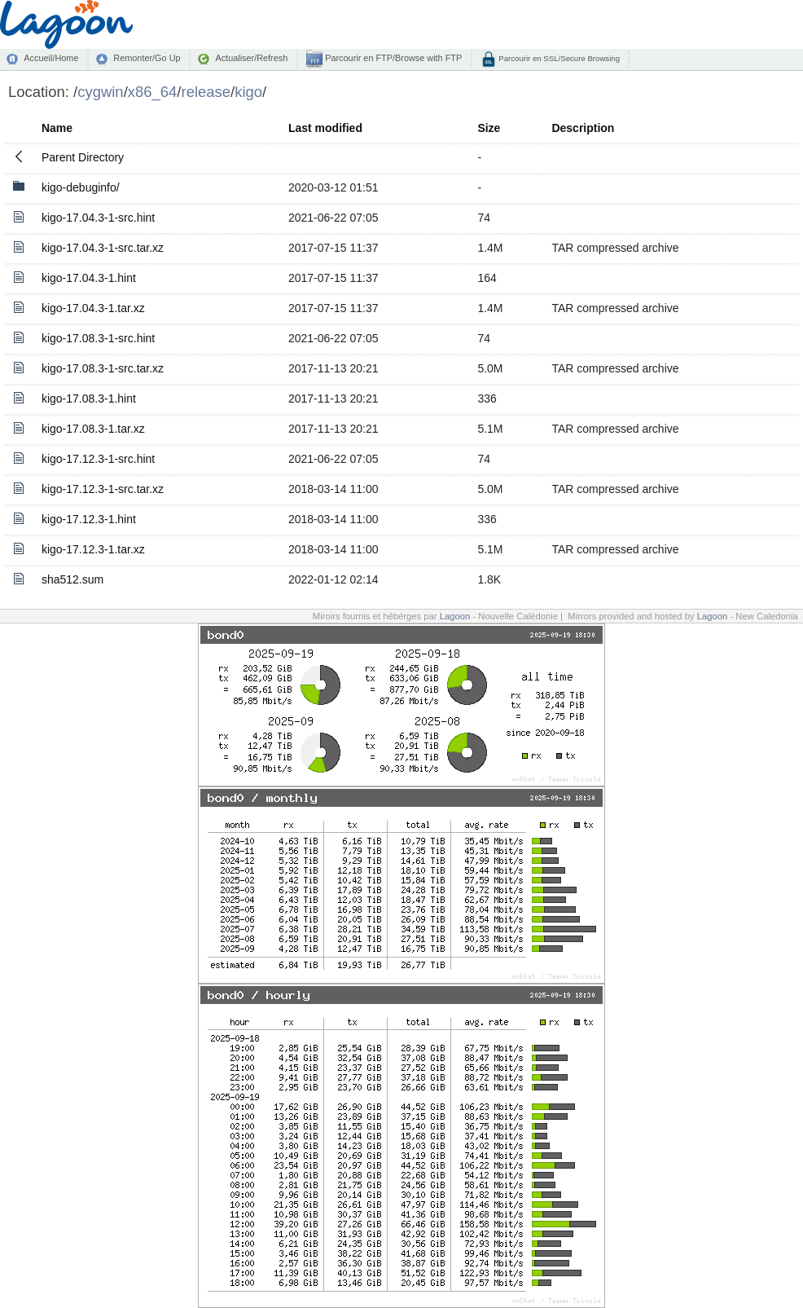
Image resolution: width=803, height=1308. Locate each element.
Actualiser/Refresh (251, 58)
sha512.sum (72, 579)
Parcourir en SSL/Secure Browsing (558, 58)
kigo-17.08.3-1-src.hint (98, 338)
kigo (248, 91)
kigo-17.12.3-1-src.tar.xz (103, 488)
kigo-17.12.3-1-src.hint (98, 458)
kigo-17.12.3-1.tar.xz (93, 549)
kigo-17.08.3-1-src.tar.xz (103, 368)
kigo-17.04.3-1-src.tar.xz (103, 247)
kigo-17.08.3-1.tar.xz (93, 428)
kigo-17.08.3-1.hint (89, 398)
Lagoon (455, 616)
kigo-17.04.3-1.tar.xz (93, 308)
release (206, 91)
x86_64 (153, 91)
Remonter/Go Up (146, 58)
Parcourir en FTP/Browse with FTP (392, 58)
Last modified (325, 127)
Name (57, 127)
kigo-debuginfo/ (81, 187)
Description (582, 127)
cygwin (100, 91)
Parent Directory (83, 157)
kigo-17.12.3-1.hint (89, 519)
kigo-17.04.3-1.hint (89, 277)
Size (488, 127)
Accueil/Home (51, 58)
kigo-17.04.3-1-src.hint (98, 217)
